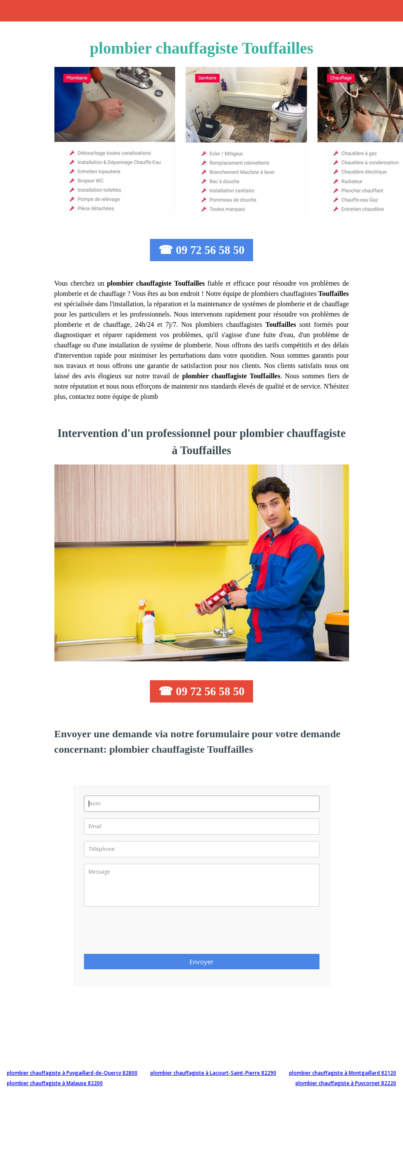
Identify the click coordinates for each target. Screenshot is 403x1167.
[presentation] (149, 933)
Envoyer (201, 961)
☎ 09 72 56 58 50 (201, 250)
